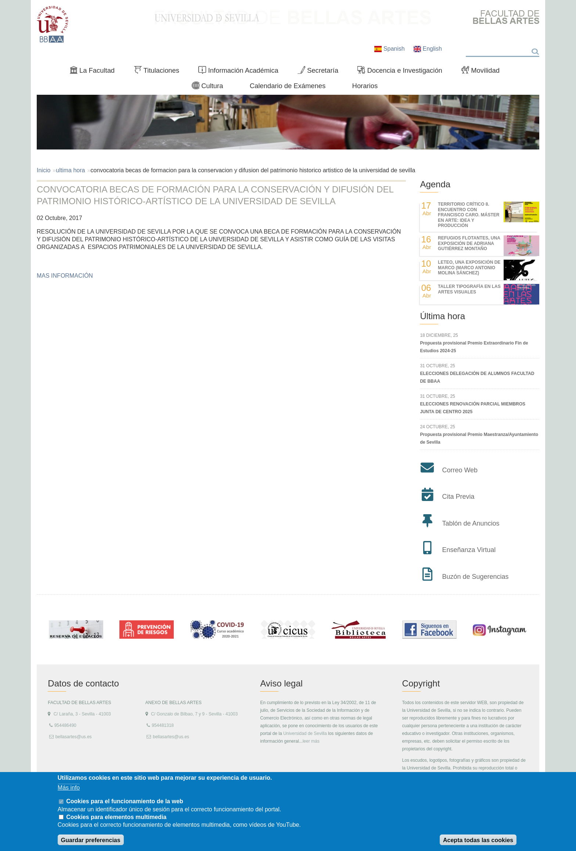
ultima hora (70, 170)
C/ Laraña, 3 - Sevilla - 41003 (82, 714)
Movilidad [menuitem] (483, 71)
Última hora (442, 316)
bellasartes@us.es (73, 736)
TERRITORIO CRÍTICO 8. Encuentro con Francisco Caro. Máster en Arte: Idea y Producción (468, 215)
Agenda (435, 184)
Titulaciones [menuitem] (160, 71)
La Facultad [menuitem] (95, 71)
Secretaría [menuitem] (320, 71)
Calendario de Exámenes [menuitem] (288, 86)
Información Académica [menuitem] (241, 71)
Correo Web (460, 470)
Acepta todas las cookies (478, 840)
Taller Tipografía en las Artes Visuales (469, 289)
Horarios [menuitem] (365, 86)
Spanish (390, 49)
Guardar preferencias (90, 840)
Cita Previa (458, 496)
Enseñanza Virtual (469, 549)
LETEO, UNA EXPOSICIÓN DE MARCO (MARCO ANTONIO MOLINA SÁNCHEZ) (469, 267)
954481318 (163, 725)
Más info (69, 788)
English (428, 49)
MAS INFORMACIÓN (65, 276)
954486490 (65, 725)
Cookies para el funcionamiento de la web (124, 801)
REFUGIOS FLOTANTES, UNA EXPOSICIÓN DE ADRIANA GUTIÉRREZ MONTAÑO (469, 243)
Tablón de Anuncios (470, 523)
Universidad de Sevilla (305, 733)
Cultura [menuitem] (210, 87)
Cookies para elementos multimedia (116, 817)
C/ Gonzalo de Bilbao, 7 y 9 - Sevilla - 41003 (194, 714)
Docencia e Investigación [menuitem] (402, 71)
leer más (311, 741)
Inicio (43, 170)
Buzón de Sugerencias (475, 576)
